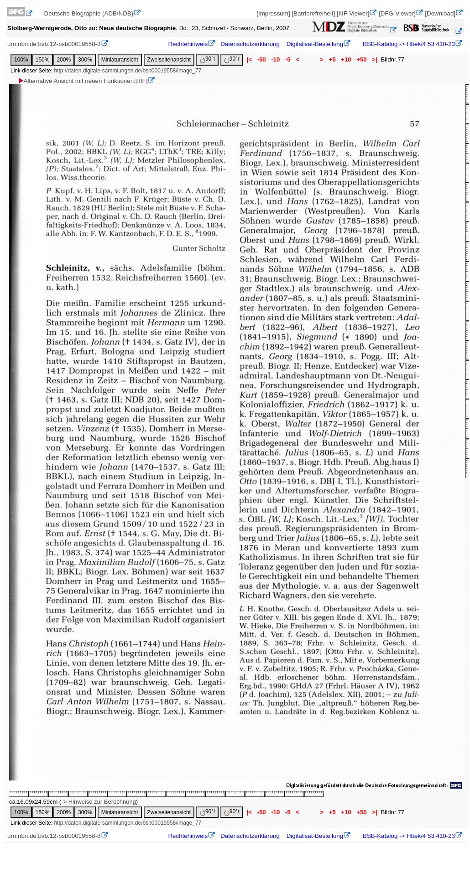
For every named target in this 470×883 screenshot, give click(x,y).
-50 (262, 59)
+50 (361, 59)
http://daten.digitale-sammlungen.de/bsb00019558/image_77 (127, 70)
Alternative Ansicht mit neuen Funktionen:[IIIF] (83, 80)
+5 (332, 59)
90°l (207, 59)
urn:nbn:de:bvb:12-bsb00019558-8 (54, 44)
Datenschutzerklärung (250, 44)
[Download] (440, 13)
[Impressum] (273, 13)
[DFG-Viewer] (397, 13)
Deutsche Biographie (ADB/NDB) (89, 13)
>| (374, 59)
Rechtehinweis (188, 44)
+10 (346, 59)
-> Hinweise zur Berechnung (98, 801)
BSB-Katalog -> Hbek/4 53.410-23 (408, 44)
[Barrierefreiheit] (313, 13)
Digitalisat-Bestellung (315, 44)
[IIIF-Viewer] (353, 13)
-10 (275, 59)
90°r (232, 59)
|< (249, 59)
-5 (287, 59)
